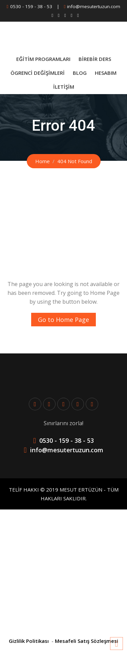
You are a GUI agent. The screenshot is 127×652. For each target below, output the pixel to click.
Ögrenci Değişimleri (37, 72)
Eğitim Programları (43, 59)
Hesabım (106, 72)
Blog (80, 72)
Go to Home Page (63, 320)
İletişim (63, 86)
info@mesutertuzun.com (93, 6)
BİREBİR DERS (95, 59)
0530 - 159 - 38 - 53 (31, 6)
